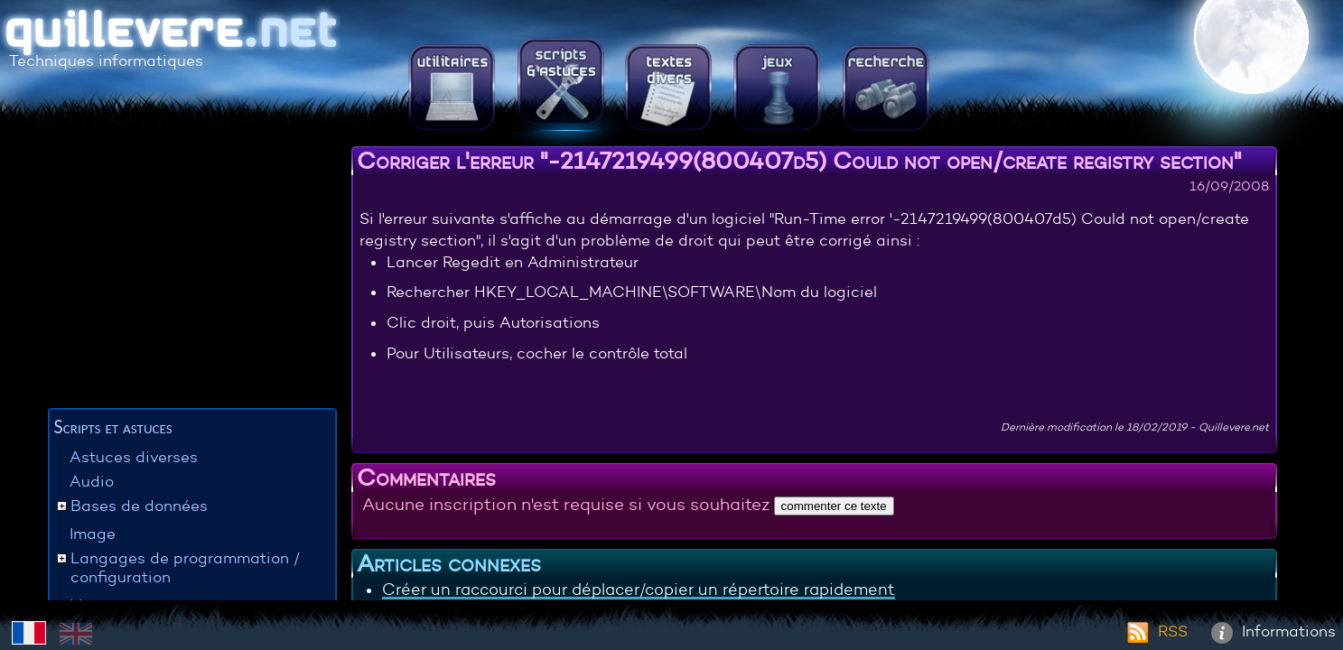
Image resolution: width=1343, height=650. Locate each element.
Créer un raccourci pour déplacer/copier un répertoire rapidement (638, 589)
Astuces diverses (134, 457)
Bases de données (139, 506)
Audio (92, 481)
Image (93, 534)
